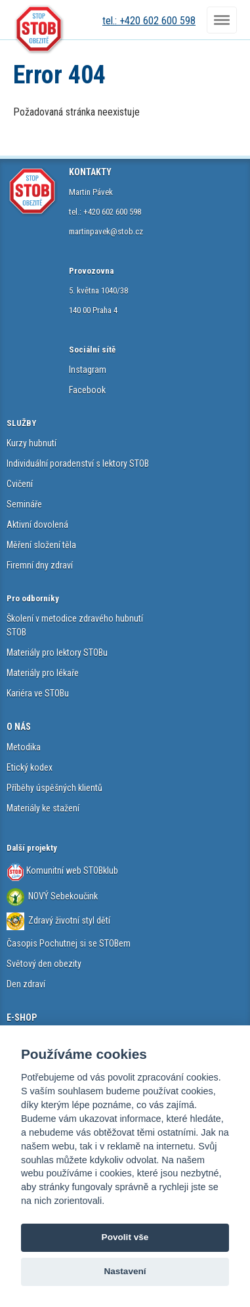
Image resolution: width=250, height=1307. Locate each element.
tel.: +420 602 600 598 (149, 20)
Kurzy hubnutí (31, 443)
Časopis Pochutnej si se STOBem (69, 943)
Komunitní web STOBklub (71, 870)
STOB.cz (39, 29)
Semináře (24, 504)
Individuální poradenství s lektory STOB (78, 463)
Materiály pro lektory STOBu (57, 652)
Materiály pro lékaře (43, 673)
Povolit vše (125, 1237)
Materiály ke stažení (43, 808)
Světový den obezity (44, 963)
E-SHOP (22, 1017)
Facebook (87, 390)
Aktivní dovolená (37, 524)
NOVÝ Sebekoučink (62, 896)
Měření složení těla (41, 545)
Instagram (87, 369)
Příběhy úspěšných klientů (54, 787)
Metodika (24, 747)
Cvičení (20, 484)
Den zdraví (26, 984)
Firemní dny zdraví (40, 565)
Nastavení (125, 1271)
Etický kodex (29, 767)
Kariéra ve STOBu (38, 693)
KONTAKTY (90, 172)
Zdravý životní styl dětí (69, 920)
